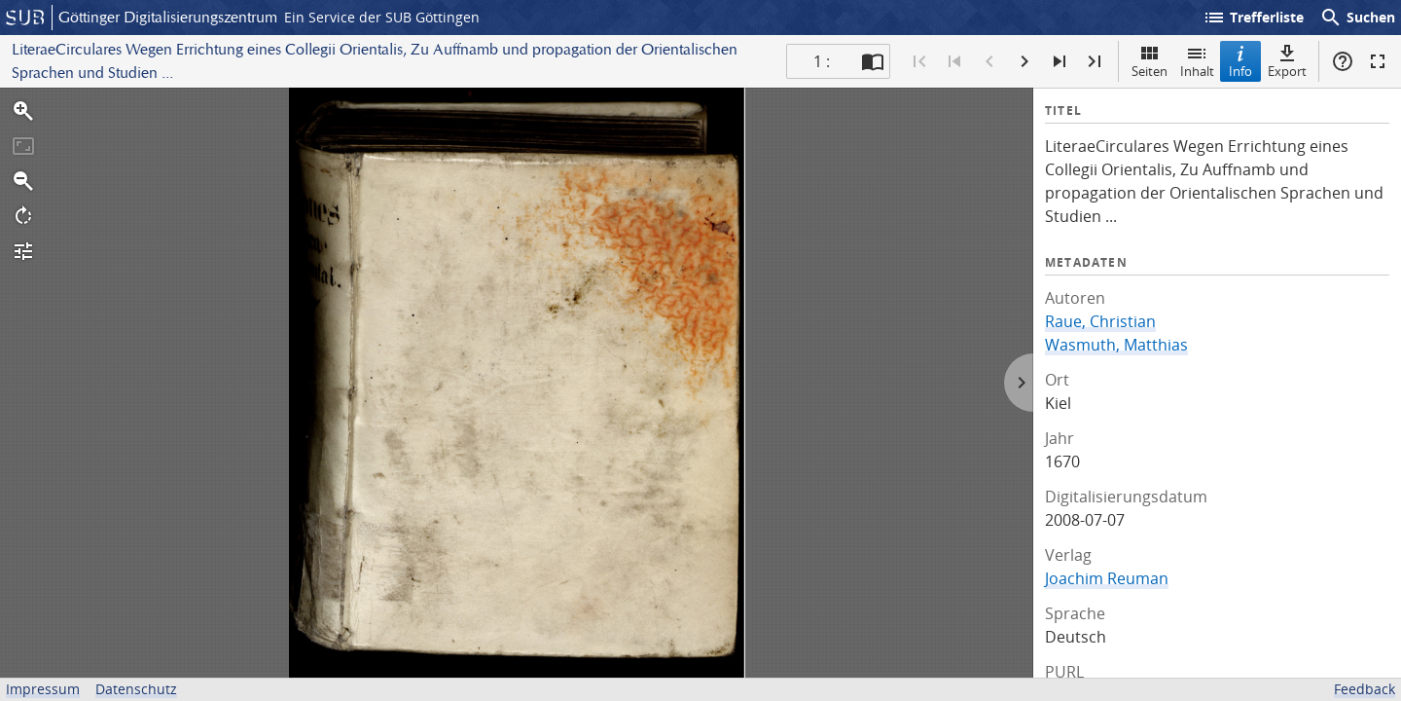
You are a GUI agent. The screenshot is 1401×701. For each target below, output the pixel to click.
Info (1240, 61)
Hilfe (1342, 61)
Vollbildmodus (1377, 61)
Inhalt (1197, 61)
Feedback (1364, 689)
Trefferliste (1253, 17)
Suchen (1357, 17)
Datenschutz (136, 689)
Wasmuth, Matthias (1116, 344)
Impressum (43, 689)
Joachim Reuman (1106, 578)
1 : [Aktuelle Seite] (821, 61)
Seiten (1150, 61)
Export (1287, 61)
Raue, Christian (1100, 321)
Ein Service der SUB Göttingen (382, 17)
